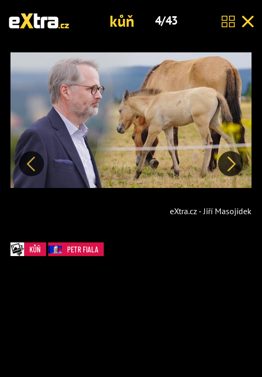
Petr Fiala (76, 249)
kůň (122, 20)
